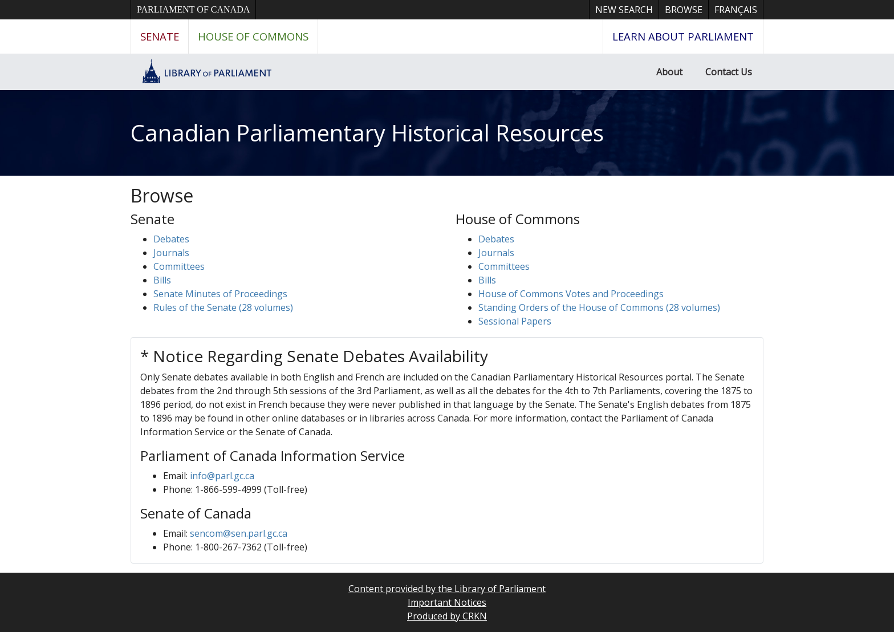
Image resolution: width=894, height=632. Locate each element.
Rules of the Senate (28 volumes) (223, 307)
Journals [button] (171, 252)
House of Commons (253, 36)
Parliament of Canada (193, 9)
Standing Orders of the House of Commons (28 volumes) (599, 307)
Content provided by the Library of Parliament (447, 588)
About (669, 72)
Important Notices (447, 602)
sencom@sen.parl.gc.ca (238, 533)
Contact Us (728, 72)
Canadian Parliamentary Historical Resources (367, 132)
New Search (624, 9)
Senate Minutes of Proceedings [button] (220, 293)
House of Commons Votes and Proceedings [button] (571, 293)
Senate (159, 36)
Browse (683, 9)
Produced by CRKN (447, 616)
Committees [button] (179, 266)
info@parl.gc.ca (222, 475)
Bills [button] (162, 280)
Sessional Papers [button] (514, 321)
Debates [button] (171, 239)
